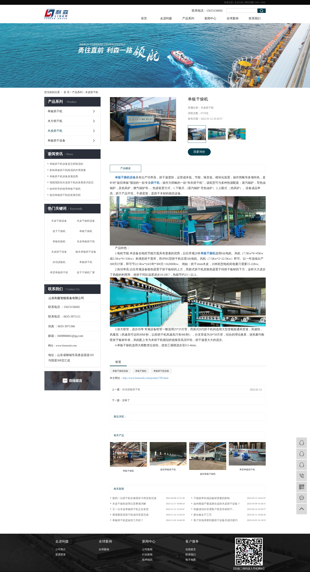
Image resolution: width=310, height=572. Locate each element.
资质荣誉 (60, 554)
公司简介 (60, 549)
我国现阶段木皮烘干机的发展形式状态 (72, 182)
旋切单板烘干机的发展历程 (65, 195)
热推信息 (228, 2)
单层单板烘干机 (59, 272)
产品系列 (188, 18)
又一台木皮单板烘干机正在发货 (130, 509)
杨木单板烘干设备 (85, 251)
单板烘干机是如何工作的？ (127, 520)
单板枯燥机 (59, 241)
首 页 (67, 92)
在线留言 (190, 549)
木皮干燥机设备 (86, 220)
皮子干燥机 (59, 231)
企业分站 (239, 2)
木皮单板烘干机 (86, 241)
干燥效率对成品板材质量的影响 (212, 498)
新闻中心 (210, 18)
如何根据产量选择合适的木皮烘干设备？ (217, 503)
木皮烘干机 (91, 92)
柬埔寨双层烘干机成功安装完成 (130, 514)
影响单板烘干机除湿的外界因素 (68, 170)
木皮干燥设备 (59, 220)
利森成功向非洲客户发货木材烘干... (214, 509)
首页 (144, 18)
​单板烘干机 (85, 262)
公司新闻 (147, 549)
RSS (257, 2)
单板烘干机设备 (161, 371)
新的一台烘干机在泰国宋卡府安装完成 (134, 498)
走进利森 (166, 18)
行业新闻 (147, 554)
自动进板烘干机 (131, 389)
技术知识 (147, 559)
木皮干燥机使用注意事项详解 (129, 503)
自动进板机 (59, 262)
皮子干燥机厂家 (86, 272)
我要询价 (199, 151)
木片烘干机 (55, 121)
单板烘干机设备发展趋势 (64, 176)
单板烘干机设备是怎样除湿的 (66, 164)
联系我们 (255, 18)
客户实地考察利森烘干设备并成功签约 (215, 520)
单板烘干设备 (56, 140)
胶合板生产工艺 (203, 514)
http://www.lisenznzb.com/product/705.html (145, 378)
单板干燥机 (85, 231)
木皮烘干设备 (59, 251)
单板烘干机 (55, 111)
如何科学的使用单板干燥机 (65, 188)
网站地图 (249, 2)
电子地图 (190, 559)
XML (263, 2)
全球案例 (232, 18)
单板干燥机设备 (120, 371)
